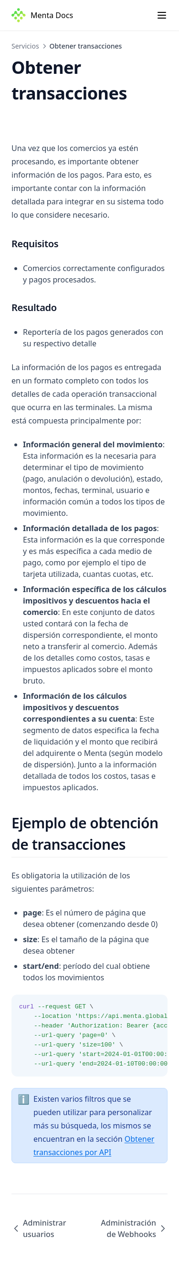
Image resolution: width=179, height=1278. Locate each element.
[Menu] (161, 15)
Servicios (25, 45)
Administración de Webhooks (134, 1228)
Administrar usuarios (38, 1228)
